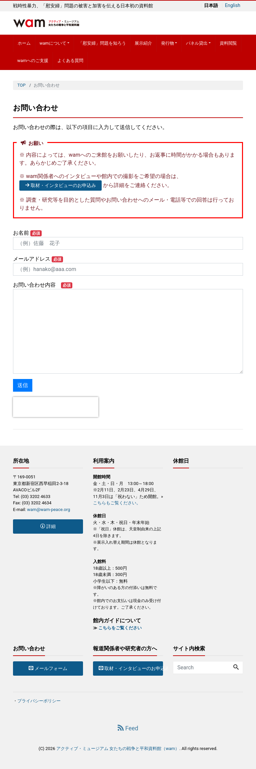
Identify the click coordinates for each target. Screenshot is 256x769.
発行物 (167, 43)
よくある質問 (70, 60)
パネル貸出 (197, 43)
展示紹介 (143, 43)
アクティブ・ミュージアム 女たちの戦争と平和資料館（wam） (117, 748)
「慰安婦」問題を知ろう (102, 43)
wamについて (52, 43)
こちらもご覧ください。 (117, 502)
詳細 (47, 526)
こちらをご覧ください (120, 627)
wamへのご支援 (32, 60)
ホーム (24, 43)
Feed (128, 728)
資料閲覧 (228, 43)
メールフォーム (48, 668)
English (232, 5)
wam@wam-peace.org (48, 509)
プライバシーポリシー (39, 700)
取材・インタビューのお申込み (60, 185)
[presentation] (55, 407)
